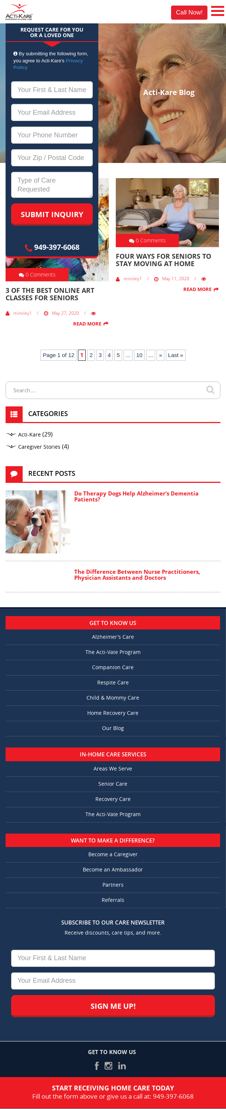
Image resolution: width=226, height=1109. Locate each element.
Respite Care (113, 683)
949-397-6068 (52, 247)
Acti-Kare (29, 435)
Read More (87, 323)
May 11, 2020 (171, 278)
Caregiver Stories (39, 447)
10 (139, 355)
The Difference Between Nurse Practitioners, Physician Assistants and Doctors (137, 575)
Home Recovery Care (112, 713)
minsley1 (19, 313)
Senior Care (112, 784)
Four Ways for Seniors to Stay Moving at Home (163, 260)
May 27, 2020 (61, 313)
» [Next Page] (160, 355)
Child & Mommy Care (112, 698)
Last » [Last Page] (175, 355)
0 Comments (37, 274)
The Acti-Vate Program (113, 652)
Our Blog (113, 728)
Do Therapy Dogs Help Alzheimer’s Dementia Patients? (136, 496)
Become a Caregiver (113, 854)
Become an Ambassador (113, 870)
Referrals (113, 900)
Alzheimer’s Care (113, 637)
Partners (113, 885)
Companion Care (113, 667)
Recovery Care (113, 799)
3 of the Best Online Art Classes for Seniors (50, 294)
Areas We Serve (113, 769)
